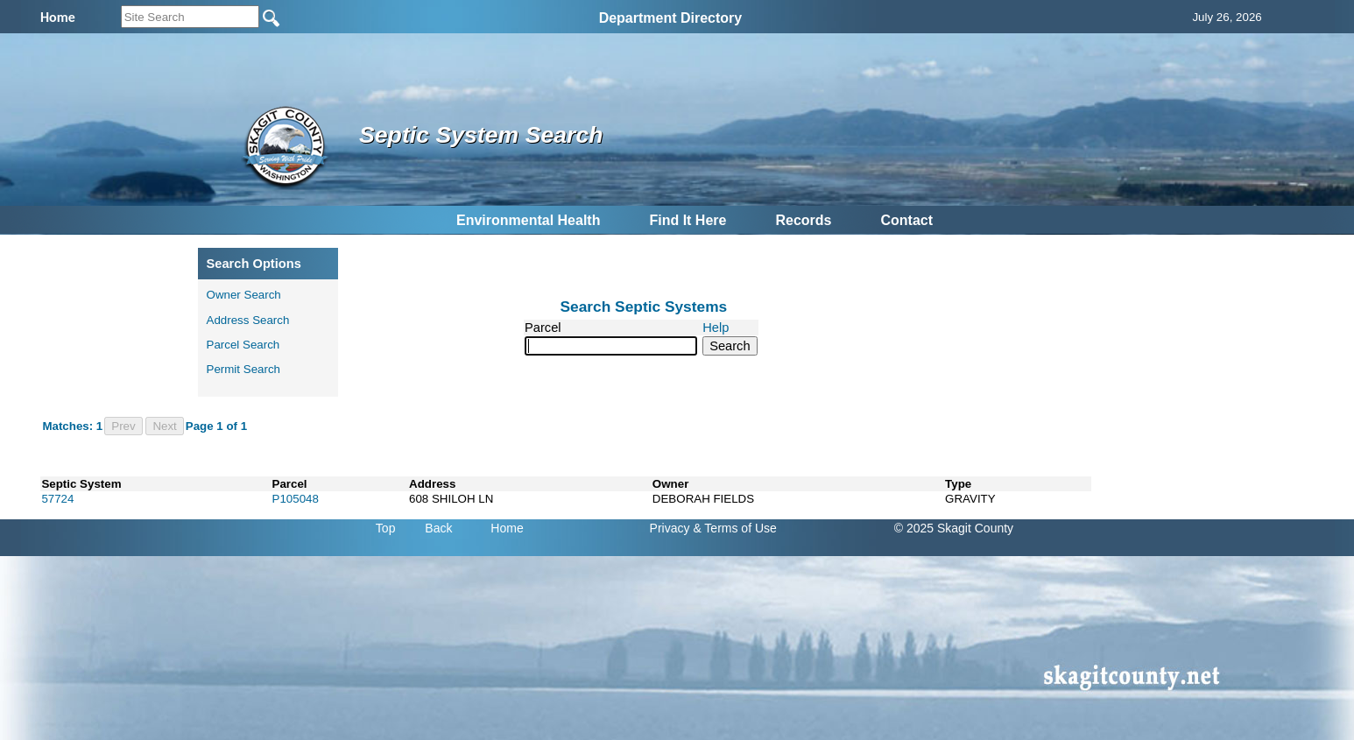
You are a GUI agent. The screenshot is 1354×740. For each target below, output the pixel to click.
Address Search (248, 320)
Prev (123, 426)
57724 (57, 498)
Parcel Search (243, 344)
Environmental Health (528, 220)
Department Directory (671, 18)
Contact (906, 220)
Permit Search (243, 369)
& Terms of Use (734, 528)
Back (438, 528)
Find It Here (687, 220)
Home (506, 528)
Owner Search (244, 294)
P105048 (295, 498)
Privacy (670, 528)
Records (803, 220)
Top (386, 528)
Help (715, 328)
